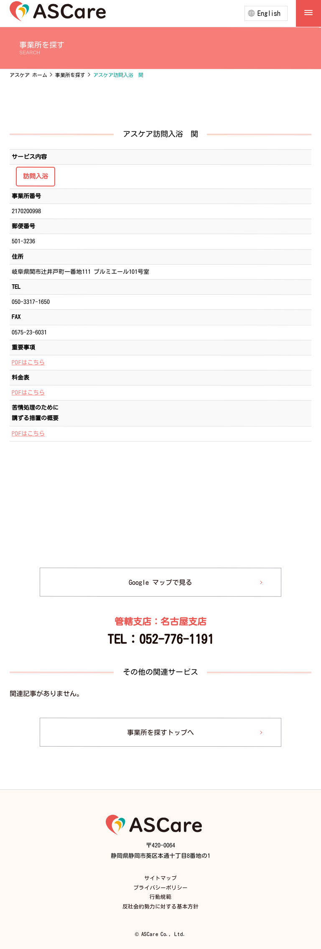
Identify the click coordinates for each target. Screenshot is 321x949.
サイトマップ (160, 878)
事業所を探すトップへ (160, 732)
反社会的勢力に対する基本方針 (160, 906)
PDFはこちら (28, 362)
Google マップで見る (160, 582)
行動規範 (160, 897)
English (268, 13)
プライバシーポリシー (160, 887)
